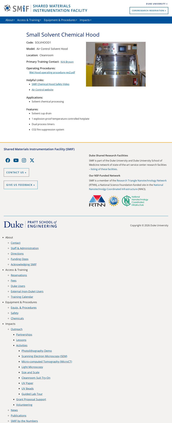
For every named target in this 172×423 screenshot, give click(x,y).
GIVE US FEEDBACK (19, 185)
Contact (15, 243)
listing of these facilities (104, 169)
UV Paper (27, 383)
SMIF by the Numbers (24, 421)
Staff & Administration (25, 248)
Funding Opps (19, 259)
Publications (18, 415)
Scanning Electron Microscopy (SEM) (44, 356)
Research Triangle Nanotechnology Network (141, 180)
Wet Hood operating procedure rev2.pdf (52, 72)
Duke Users (18, 286)
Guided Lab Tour (32, 394)
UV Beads (28, 388)
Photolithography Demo (37, 351)
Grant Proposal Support (31, 399)
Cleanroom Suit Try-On (36, 378)
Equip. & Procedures (24, 307)
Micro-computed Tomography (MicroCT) (47, 361)
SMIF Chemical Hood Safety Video (50, 84)
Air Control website (42, 89)
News (14, 410)
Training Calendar (22, 297)
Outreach (16, 329)
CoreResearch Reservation (148, 10)
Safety (14, 313)
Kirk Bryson (67, 61)
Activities (21, 345)
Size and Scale (30, 372)
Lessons (21, 340)
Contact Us (15, 172)
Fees (13, 280)
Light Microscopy (32, 367)
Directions (17, 253)
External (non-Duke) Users (27, 291)
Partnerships (24, 334)
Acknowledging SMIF (24, 264)
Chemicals (17, 318)
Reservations (19, 275)
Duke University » (157, 3)
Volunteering (24, 405)
